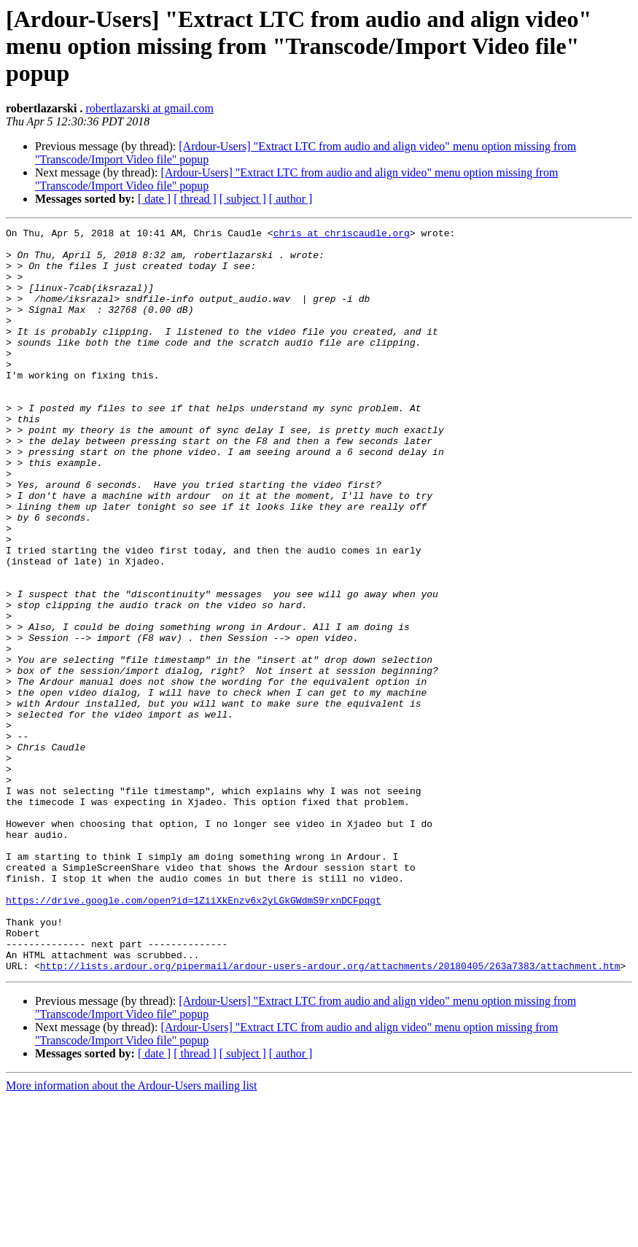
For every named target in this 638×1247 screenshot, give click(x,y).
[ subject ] (242, 199)
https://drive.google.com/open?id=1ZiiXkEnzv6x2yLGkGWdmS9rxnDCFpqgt (193, 1035)
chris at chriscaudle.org (341, 234)
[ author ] (291, 199)
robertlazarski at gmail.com (149, 108)
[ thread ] (195, 199)
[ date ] (154, 199)
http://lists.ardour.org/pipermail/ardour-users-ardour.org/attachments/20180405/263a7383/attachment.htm (330, 1114)
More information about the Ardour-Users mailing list (131, 1234)
